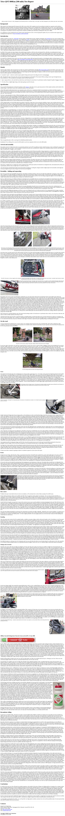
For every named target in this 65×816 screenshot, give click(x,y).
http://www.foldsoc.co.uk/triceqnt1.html (20, 33)
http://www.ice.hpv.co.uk (43, 69)
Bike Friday (16, 38)
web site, (27, 86)
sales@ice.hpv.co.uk (7, 810)
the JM (27, 39)
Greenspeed (48, 38)
